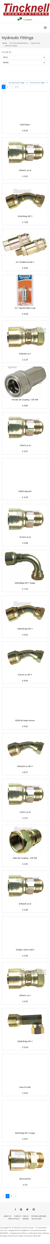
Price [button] (5, 57)
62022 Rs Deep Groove (25, 720)
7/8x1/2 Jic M (25, 445)
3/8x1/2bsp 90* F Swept (25, 1133)
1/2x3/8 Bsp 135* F (25, 216)
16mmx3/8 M (25, 1179)
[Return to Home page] (26, 9)
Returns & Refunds (38, 1216)
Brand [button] (6, 62)
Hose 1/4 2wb (25, 1087)
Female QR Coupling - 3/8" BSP (25, 399)
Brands (26, 1219)
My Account (37, 1219)
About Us (7, 1216)
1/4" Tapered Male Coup (25, 308)
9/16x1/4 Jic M (25, 170)
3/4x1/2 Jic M (25, 537)
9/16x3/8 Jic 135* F (25, 766)
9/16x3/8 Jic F (25, 354)
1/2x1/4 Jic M (25, 812)
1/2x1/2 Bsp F (25, 124)
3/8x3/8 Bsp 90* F (25, 1041)
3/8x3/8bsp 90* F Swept (25, 583)
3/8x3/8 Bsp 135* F (25, 629)
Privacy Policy (14, 1219)
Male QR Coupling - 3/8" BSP (25, 858)
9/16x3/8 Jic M (25, 904)
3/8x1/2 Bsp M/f (25, 491)
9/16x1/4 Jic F (25, 995)
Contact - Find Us (21, 1216)
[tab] (25, 57)
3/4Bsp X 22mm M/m (25, 950)
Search (27, 19)
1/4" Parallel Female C (25, 262)
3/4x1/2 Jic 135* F (25, 674)
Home (4, 43)
